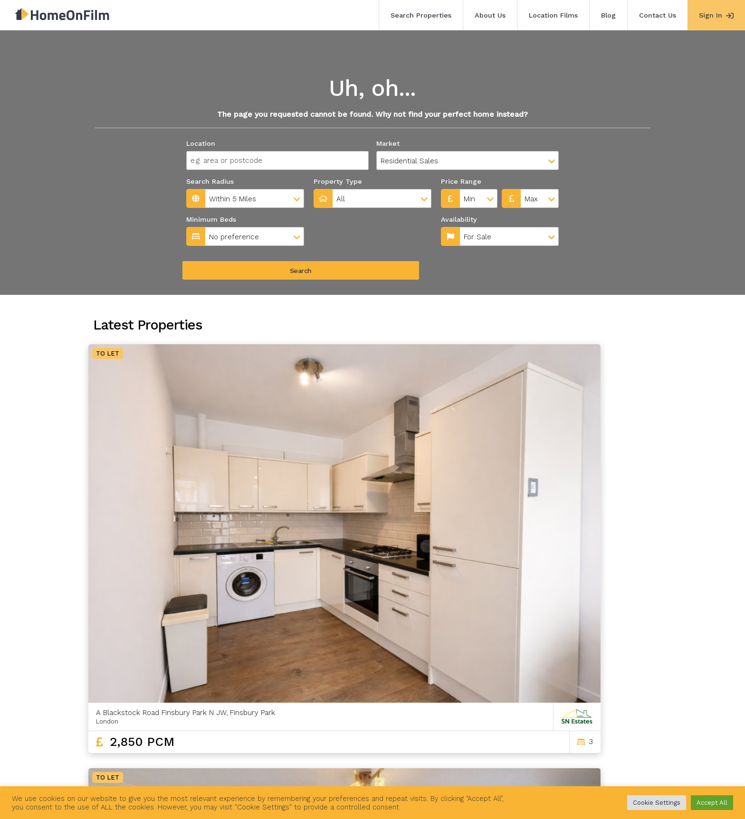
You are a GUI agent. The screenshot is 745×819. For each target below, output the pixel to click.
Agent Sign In (365, 766)
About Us (490, 15)
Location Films (553, 15)
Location (200, 143)
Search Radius (210, 181)
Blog (608, 15)
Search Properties (421, 15)
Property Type (338, 181)
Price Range (461, 181)
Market (388, 143)
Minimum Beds (211, 219)
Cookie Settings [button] (656, 802)
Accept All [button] (712, 802)
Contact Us (657, 15)
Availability (333, 219)
